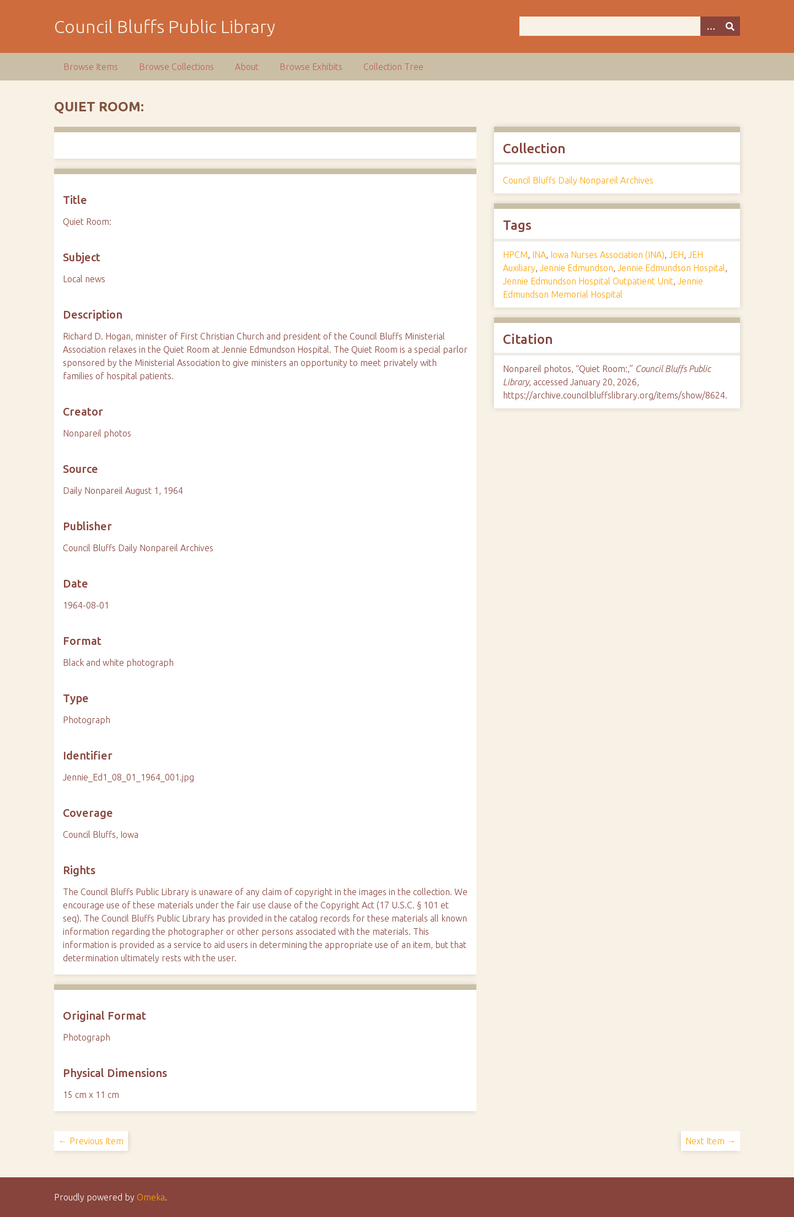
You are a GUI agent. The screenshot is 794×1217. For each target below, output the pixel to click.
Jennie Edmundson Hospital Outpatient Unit (588, 281)
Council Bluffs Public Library (164, 26)
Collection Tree (393, 67)
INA (539, 255)
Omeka (151, 1197)
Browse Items (90, 67)
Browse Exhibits (311, 67)
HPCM (515, 255)
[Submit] (730, 26)
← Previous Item (91, 1141)
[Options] (710, 26)
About (247, 67)
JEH (676, 255)
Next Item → (710, 1141)
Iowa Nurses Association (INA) (607, 255)
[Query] (630, 26)
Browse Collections (176, 67)
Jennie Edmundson (576, 268)
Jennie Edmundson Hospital (671, 268)
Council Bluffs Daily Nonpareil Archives (578, 180)
